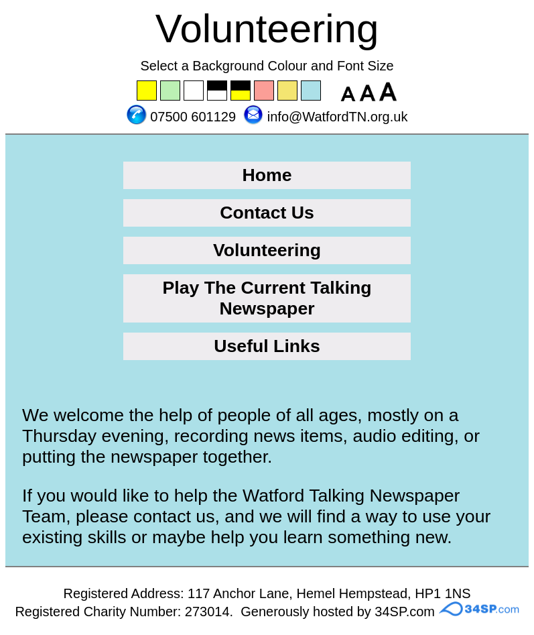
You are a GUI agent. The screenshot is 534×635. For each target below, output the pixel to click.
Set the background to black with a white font (218, 91)
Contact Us (267, 213)
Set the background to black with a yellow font (241, 91)
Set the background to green (171, 91)
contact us (174, 516)
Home (266, 175)
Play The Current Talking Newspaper (266, 298)
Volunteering (267, 250)
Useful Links (267, 346)
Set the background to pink (265, 91)
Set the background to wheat (288, 91)
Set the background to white (194, 91)
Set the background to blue (312, 91)
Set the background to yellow (147, 91)
